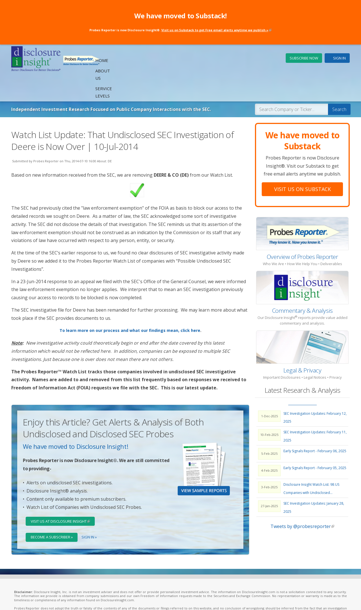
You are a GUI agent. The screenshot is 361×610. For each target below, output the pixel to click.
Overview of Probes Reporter (302, 230)
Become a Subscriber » (53, 511)
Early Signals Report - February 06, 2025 (314, 424)
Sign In (339, 58)
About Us (228, 58)
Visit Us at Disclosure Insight (64, 495)
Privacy (114, 599)
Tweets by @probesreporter (302, 500)
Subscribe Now (304, 58)
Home (205, 58)
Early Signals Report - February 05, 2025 (314, 441)
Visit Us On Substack (302, 162)
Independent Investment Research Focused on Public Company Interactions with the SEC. (124, 82)
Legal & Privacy (302, 344)
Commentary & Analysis (302, 284)
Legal (101, 599)
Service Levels (261, 58)
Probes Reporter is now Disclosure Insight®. (180, 29)
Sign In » (91, 511)
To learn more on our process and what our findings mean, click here (130, 304)
